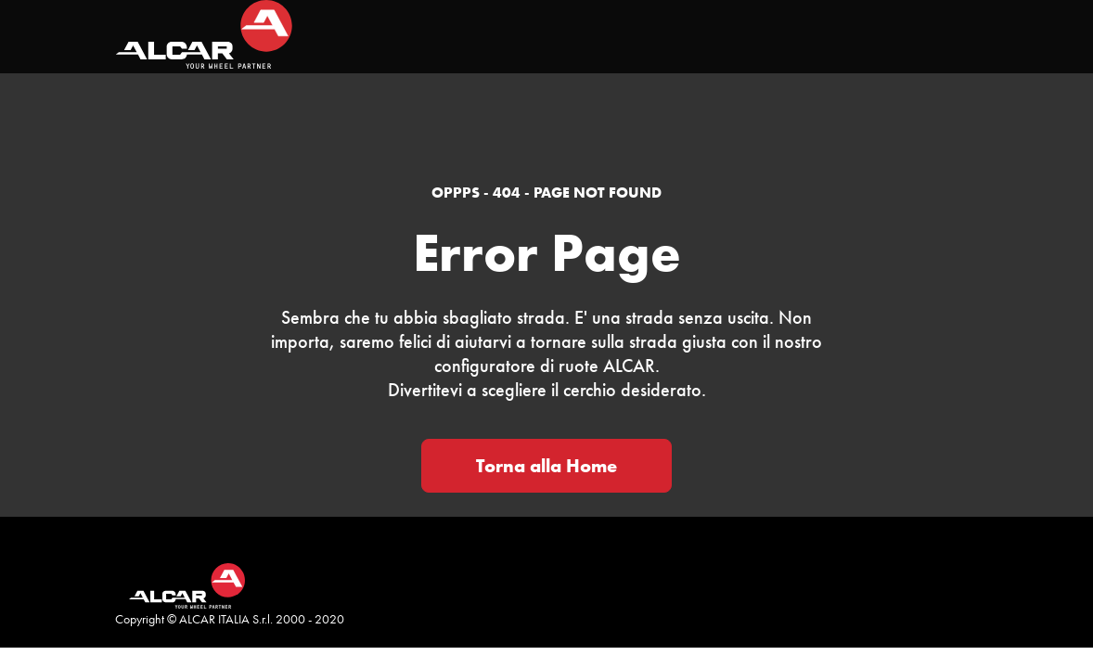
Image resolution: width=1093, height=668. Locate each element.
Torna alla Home (546, 466)
